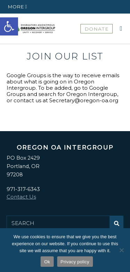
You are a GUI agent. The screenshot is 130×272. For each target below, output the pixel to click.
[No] (121, 250)
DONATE (97, 29)
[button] (9, 26)
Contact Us (21, 196)
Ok (47, 261)
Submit (118, 226)
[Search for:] (58, 223)
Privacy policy (75, 261)
